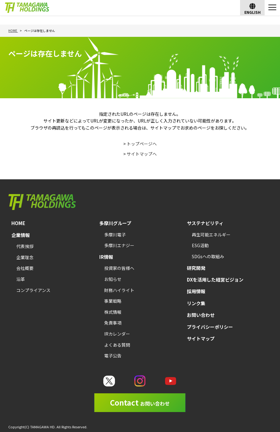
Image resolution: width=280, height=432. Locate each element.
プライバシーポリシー (210, 327)
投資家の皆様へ (119, 268)
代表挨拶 (25, 246)
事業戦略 (112, 301)
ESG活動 (200, 245)
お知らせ (112, 279)
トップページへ (142, 144)
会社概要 (25, 268)
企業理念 (25, 257)
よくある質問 (117, 345)
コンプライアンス (33, 290)
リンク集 (196, 303)
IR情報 (106, 257)
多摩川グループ (115, 223)
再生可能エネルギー (211, 235)
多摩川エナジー (119, 245)
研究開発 (196, 268)
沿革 (20, 279)
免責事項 (112, 323)
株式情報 (112, 312)
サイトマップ (201, 338)
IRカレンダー (117, 334)
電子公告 (112, 355)
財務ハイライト (119, 290)
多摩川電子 (115, 235)
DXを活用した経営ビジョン (215, 279)
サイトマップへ (142, 154)
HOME (18, 223)
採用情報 (196, 291)
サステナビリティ (205, 223)
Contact (140, 402)
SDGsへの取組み (208, 256)
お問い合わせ (201, 315)
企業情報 (20, 235)
